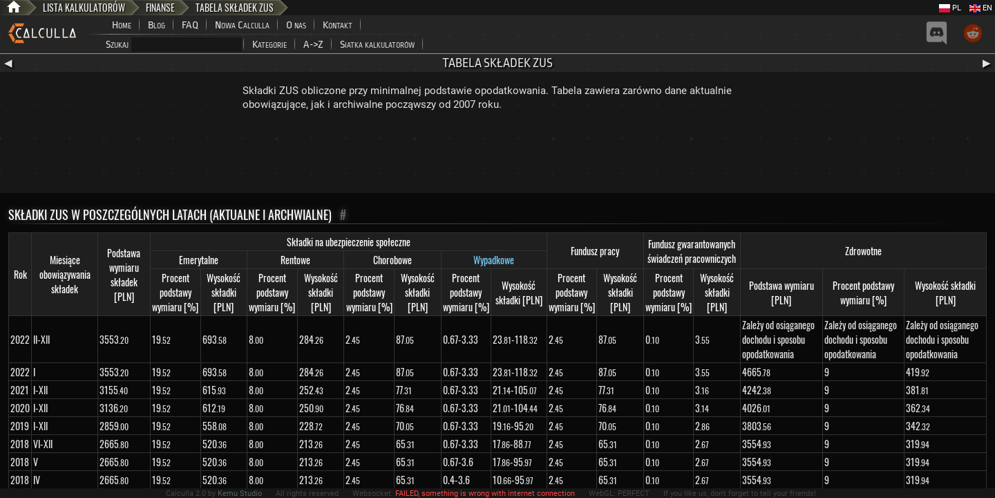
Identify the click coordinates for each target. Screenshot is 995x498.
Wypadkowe (493, 259)
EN (980, 7)
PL (950, 7)
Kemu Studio (240, 493)
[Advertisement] (497, 155)
